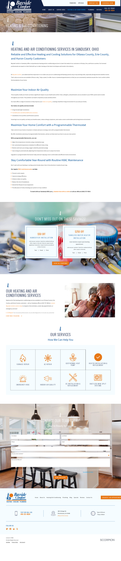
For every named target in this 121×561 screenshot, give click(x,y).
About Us (42, 497)
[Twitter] (7, 529)
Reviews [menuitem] (99, 10)
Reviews (82, 497)
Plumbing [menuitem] (91, 10)
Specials (81, 3)
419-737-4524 (110, 10)
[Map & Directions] (63, 515)
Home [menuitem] (44, 10)
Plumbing (65, 497)
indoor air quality (47, 101)
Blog (71, 497)
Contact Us (93, 3)
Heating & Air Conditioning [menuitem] (77, 10)
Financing (73, 3)
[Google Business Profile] (14, 529)
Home (36, 497)
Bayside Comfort (17, 74)
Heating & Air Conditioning (53, 497)
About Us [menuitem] (51, 10)
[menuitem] (8, 542)
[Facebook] (10, 529)
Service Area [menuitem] (61, 10)
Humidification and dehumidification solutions (25, 112)
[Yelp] (17, 529)
